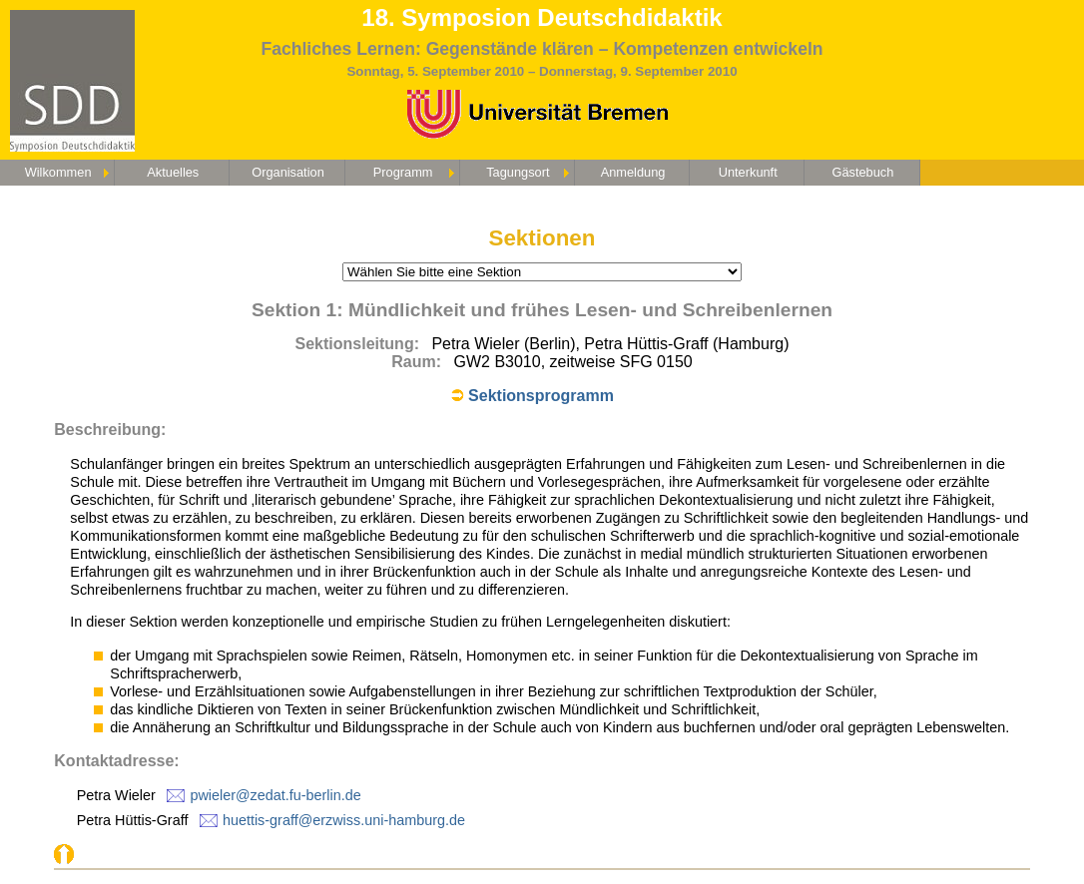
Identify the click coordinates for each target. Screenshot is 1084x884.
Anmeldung (633, 172)
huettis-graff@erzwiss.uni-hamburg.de (344, 820)
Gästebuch (862, 172)
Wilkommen (58, 172)
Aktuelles (173, 172)
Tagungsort (517, 172)
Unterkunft (748, 172)
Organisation (288, 172)
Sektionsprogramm (541, 395)
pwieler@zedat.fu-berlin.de (275, 795)
